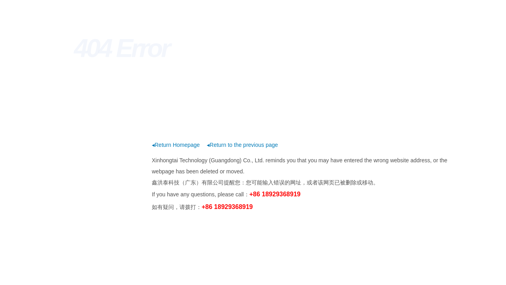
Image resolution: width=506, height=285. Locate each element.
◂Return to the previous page (242, 145)
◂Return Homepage (176, 145)
